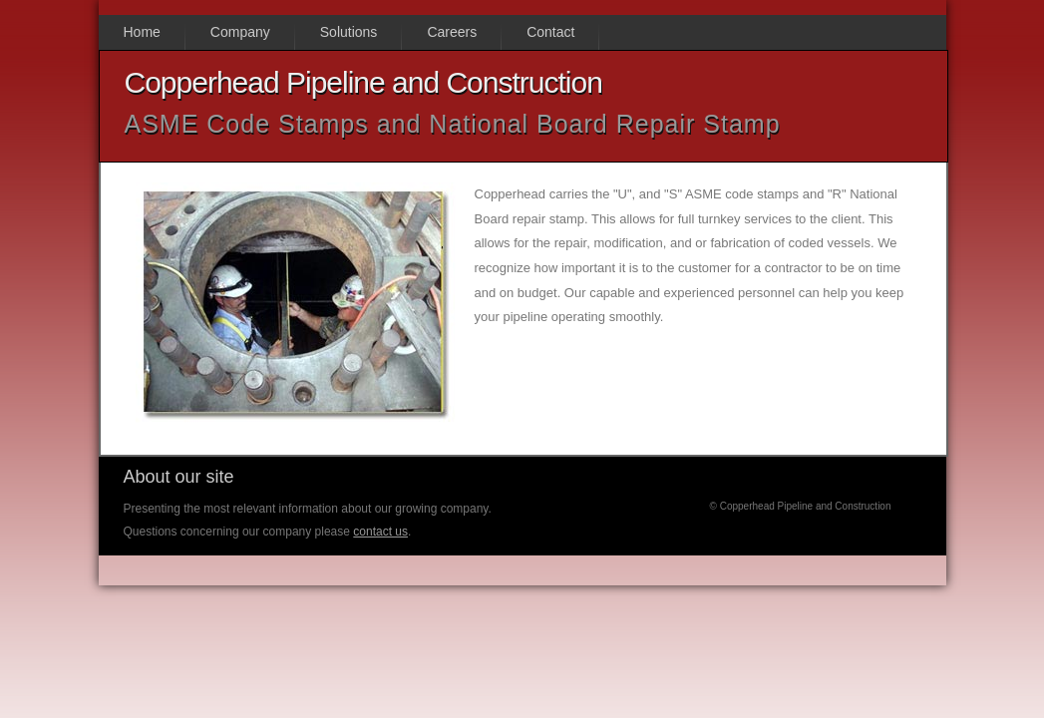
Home (142, 32)
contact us (380, 531)
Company (240, 32)
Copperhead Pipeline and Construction (363, 82)
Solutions (349, 32)
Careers (452, 32)
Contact (550, 32)
